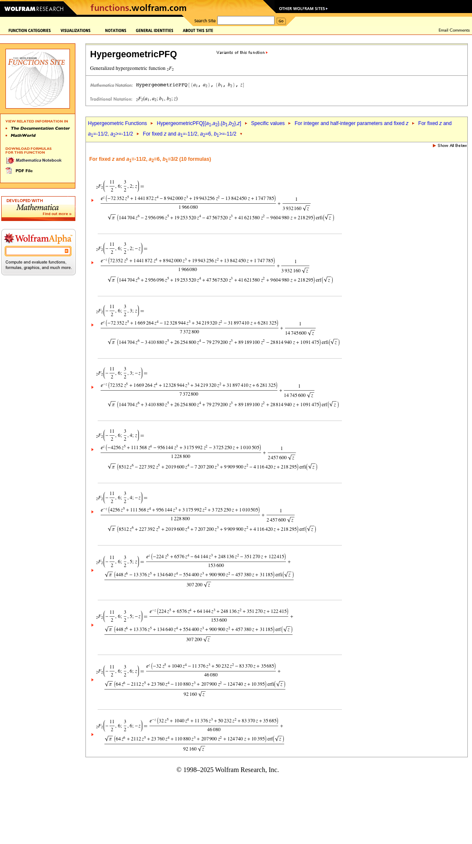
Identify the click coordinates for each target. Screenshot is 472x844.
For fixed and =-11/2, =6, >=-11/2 (189, 134)
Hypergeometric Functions (117, 123)
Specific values (268, 123)
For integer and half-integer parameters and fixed (351, 123)
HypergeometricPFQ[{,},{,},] (199, 123)
